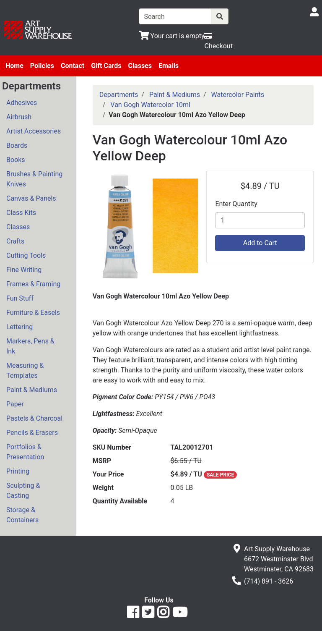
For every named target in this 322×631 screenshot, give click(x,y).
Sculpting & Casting (23, 491)
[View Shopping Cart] (172, 36)
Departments (118, 95)
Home (14, 66)
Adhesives (21, 103)
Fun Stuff (20, 298)
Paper (15, 404)
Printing (17, 471)
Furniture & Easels (33, 313)
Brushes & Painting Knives (34, 179)
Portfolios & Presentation (25, 452)
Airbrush (18, 117)
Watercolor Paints (237, 95)
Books (15, 160)
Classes (140, 66)
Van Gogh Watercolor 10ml (150, 105)
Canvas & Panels (31, 198)
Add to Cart (260, 243)
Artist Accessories (33, 131)
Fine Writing (24, 270)
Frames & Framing (33, 284)
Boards (16, 145)
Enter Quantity (236, 204)
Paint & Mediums (31, 390)
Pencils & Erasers (32, 433)
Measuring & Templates (25, 370)
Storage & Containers (22, 515)
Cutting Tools (26, 255)
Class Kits (21, 213)
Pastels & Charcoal (34, 418)
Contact (72, 66)
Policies (42, 66)
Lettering (19, 327)
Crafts (15, 241)
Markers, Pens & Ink (30, 346)
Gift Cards (106, 66)
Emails (168, 66)
